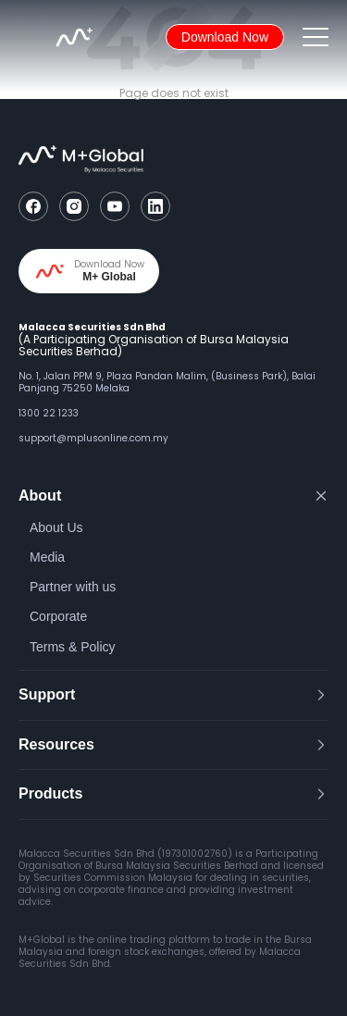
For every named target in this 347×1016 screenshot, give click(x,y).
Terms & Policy (73, 646)
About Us (56, 527)
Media (47, 557)
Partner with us (73, 586)
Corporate (58, 616)
